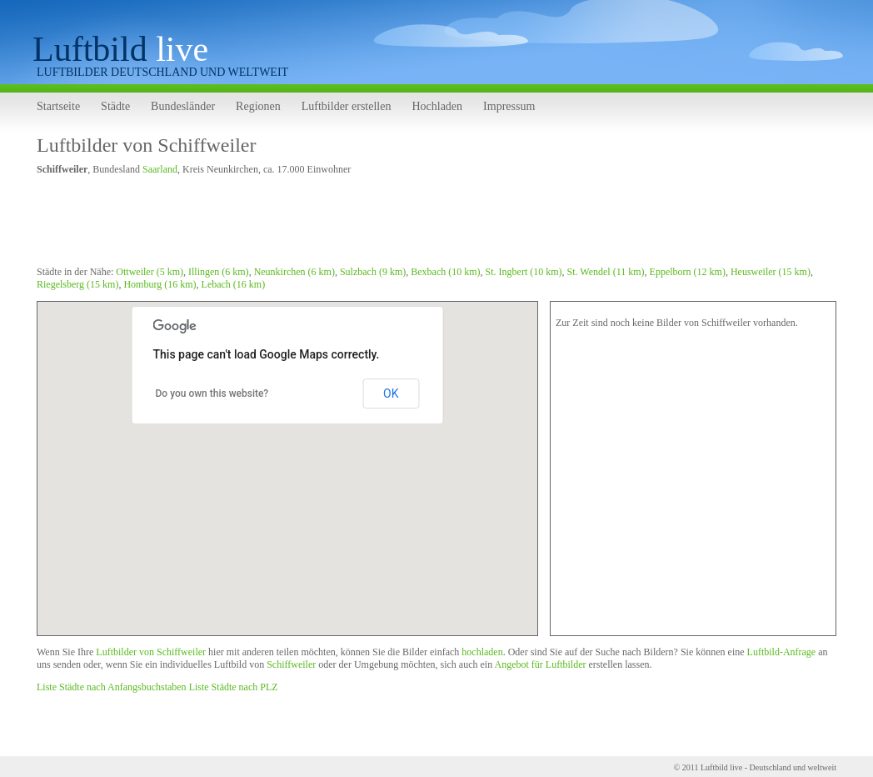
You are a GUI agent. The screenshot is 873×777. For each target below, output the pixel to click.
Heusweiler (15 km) (771, 272)
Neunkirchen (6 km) (294, 272)
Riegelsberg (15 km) (77, 284)
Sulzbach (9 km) (373, 272)
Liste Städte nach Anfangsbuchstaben (112, 687)
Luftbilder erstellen (347, 106)
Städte (115, 106)
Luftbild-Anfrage (781, 652)
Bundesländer (183, 106)
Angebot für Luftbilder (540, 664)
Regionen (258, 106)
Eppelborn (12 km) (688, 272)
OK (390, 393)
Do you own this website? (212, 393)
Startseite (58, 106)
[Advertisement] (340, 223)
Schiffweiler (291, 664)
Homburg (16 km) (159, 284)
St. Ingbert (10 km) (524, 272)
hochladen (481, 652)
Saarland (159, 169)
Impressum (509, 106)
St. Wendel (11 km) (606, 272)
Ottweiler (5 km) (149, 272)
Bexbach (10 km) (445, 272)
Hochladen (437, 106)
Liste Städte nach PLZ (233, 687)
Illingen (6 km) (218, 272)
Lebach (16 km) (234, 284)
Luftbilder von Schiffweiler (146, 145)
